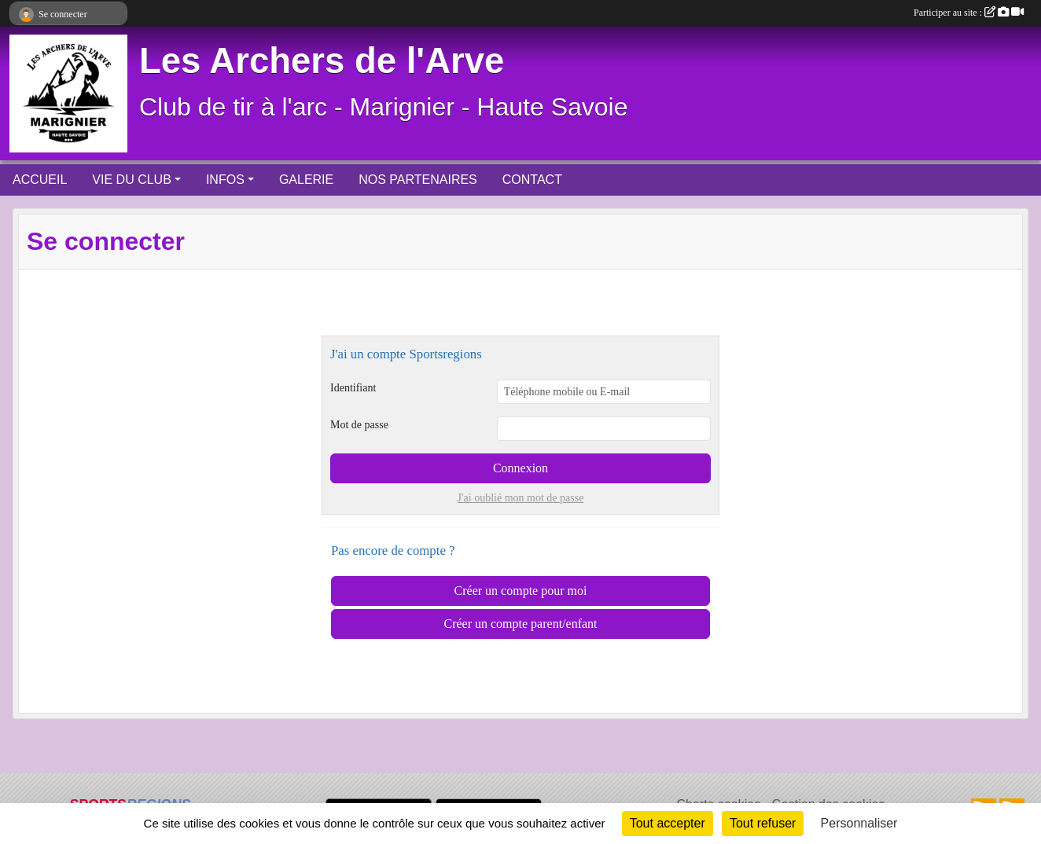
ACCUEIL (40, 179)
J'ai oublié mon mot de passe (521, 498)
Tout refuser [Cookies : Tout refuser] (763, 823)
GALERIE (306, 179)
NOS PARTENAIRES (418, 179)
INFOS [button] (225, 179)
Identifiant (353, 388)
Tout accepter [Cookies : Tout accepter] (667, 823)
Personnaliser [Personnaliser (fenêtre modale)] (859, 823)
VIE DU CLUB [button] (131, 179)
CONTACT (532, 179)
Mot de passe (359, 425)
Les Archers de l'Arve (321, 61)
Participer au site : (969, 12)
